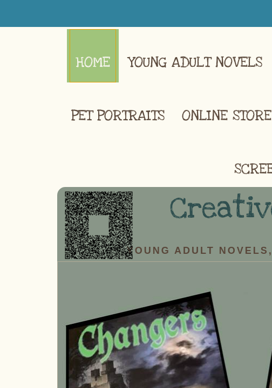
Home (93, 62)
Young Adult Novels (194, 62)
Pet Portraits (118, 115)
